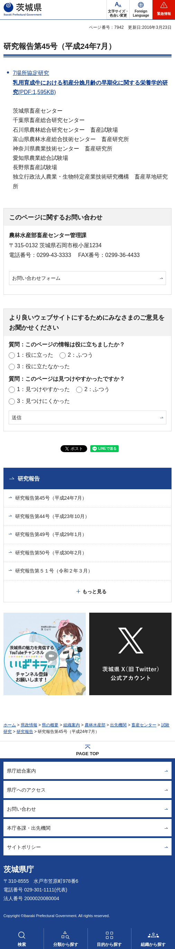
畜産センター (143, 725)
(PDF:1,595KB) (37, 92)
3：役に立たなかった (43, 366)
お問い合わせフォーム (36, 278)
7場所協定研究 (31, 73)
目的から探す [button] (109, 944)
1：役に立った (35, 355)
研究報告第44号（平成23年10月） (52, 516)
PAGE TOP (87, 753)
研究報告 (29, 479)
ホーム (9, 725)
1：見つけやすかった (43, 389)
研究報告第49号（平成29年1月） (51, 534)
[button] (141, 9)
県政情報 (29, 725)
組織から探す (153, 944)
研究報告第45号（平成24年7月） (59, 46)
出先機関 (118, 725)
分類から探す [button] (65, 944)
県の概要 (50, 725)
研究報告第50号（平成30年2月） (51, 552)
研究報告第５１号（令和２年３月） (54, 570)
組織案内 (71, 725)
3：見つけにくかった (43, 401)
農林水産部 (95, 725)
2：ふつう (80, 355)
